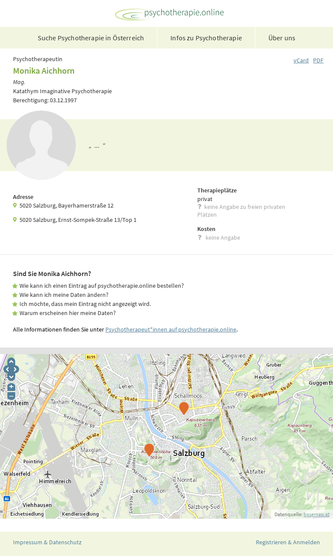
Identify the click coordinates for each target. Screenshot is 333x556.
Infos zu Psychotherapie (206, 37)
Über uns (281, 37)
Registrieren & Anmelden (288, 542)
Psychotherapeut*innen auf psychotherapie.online (170, 329)
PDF (318, 60)
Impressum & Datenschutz (47, 542)
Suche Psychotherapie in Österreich (91, 37)
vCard (301, 60)
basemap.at (317, 514)
